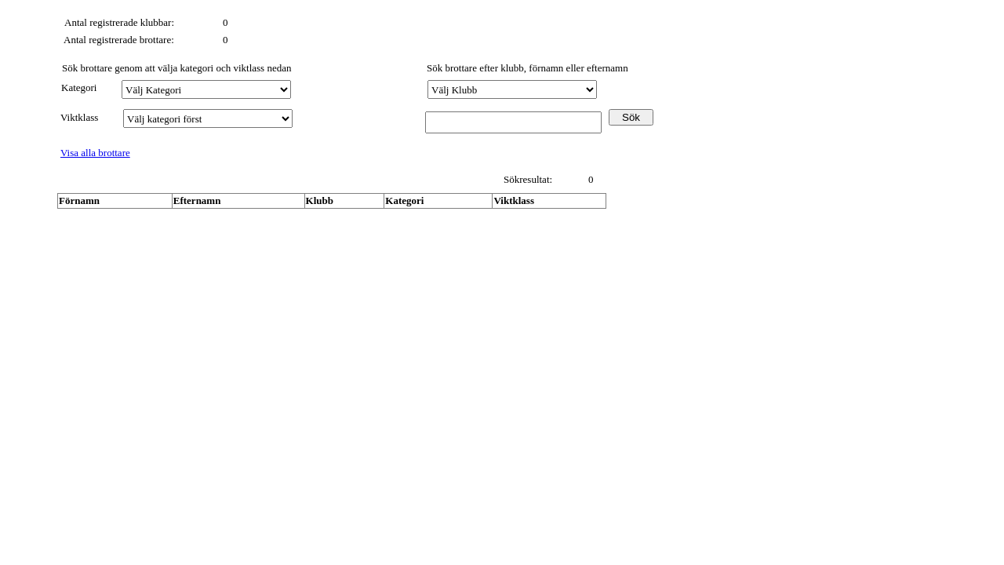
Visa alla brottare (95, 153)
